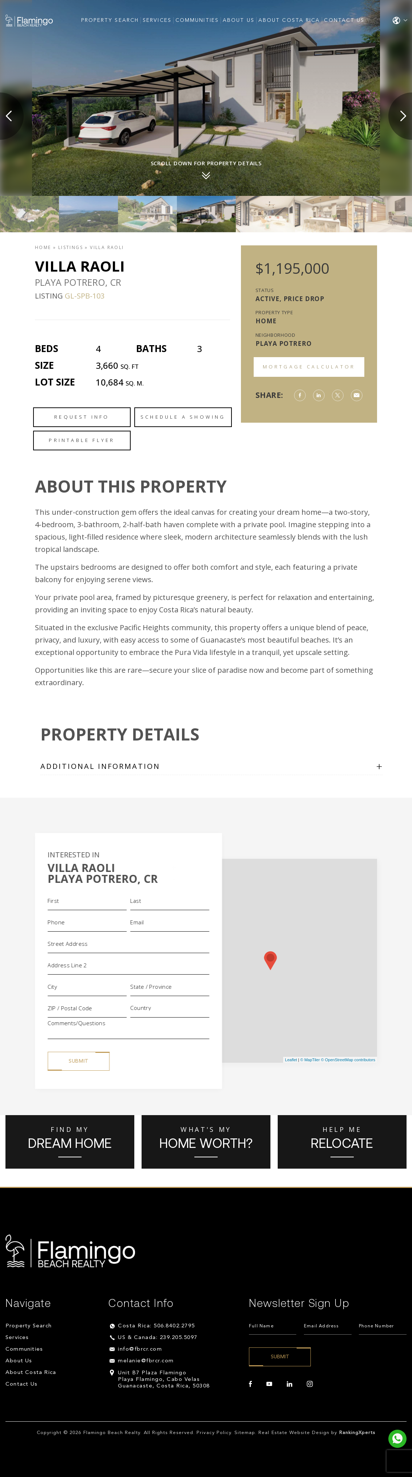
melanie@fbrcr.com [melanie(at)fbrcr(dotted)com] (146, 1361)
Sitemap (244, 1432)
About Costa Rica (289, 20)
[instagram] (310, 1384)
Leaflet (291, 1060)
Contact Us (344, 20)
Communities (197, 20)
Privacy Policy (214, 1432)
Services (157, 20)
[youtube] (269, 1384)
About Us (238, 20)
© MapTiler (310, 1060)
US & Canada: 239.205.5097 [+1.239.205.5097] (158, 1337)
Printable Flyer (82, 440)
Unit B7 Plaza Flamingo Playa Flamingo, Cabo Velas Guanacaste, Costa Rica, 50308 (164, 1379)
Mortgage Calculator (309, 366)
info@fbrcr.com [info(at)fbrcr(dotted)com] (140, 1349)
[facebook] (250, 1384)
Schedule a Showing (183, 417)
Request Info (81, 417)
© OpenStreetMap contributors (348, 1060)
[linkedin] (289, 1384)
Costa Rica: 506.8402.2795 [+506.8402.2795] (156, 1326)
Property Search (110, 20)
